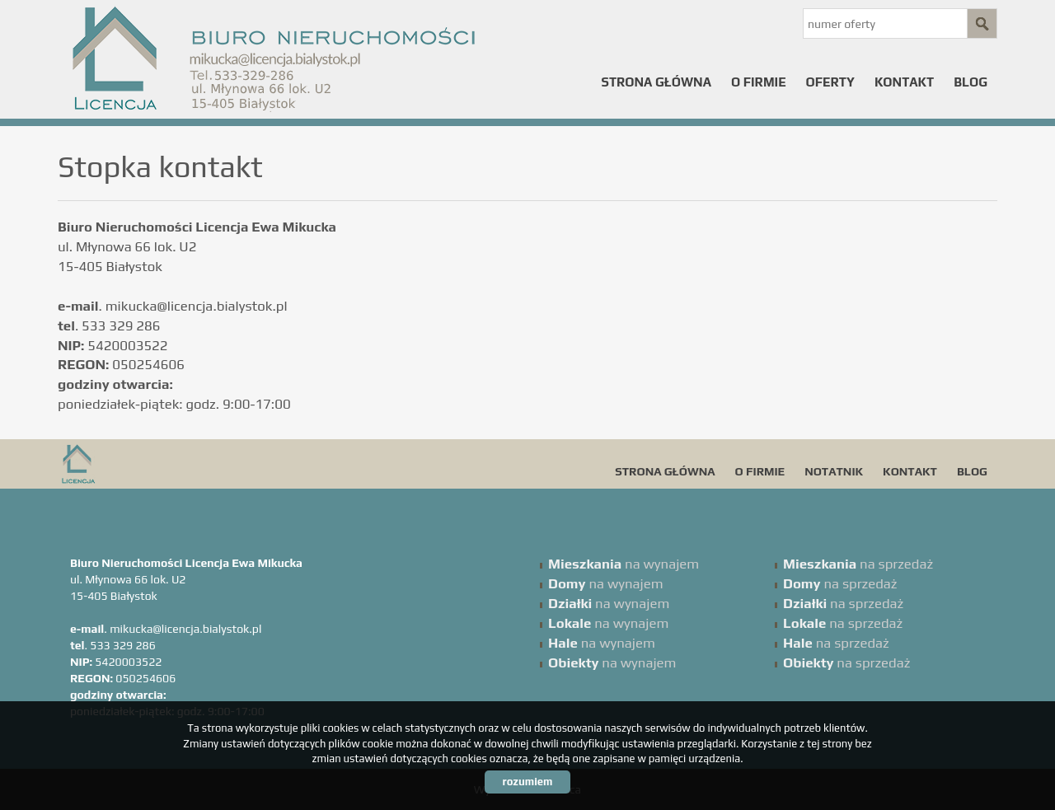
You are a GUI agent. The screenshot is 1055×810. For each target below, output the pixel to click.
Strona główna (656, 82)
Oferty (830, 82)
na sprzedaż (858, 563)
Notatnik (833, 471)
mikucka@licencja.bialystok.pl (197, 305)
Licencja (185, 463)
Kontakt (904, 82)
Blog (970, 82)
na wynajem (623, 563)
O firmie (758, 82)
